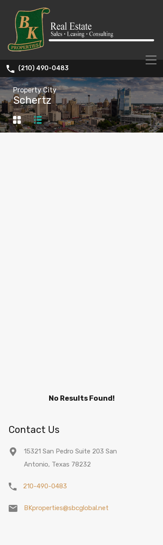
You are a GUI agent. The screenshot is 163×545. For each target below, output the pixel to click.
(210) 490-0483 (43, 68)
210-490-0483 (45, 486)
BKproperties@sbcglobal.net (66, 508)
